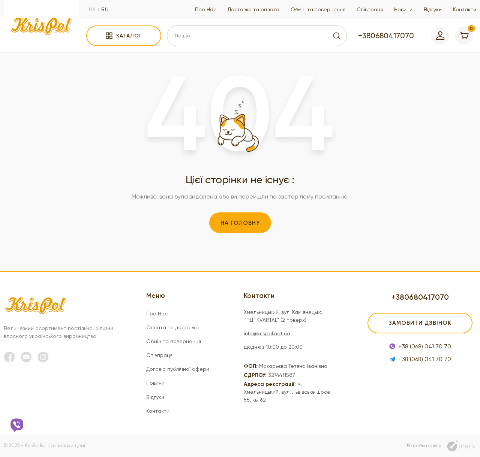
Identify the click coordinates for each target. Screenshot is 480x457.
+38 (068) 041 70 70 (420, 346)
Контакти (464, 9)
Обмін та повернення (318, 9)
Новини (403, 9)
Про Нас (205, 9)
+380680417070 (386, 35)
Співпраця (370, 9)
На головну (240, 223)
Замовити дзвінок (420, 323)
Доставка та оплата (253, 9)
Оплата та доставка (172, 327)
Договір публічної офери (177, 369)
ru (105, 9)
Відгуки (433, 9)
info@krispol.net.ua (267, 333)
